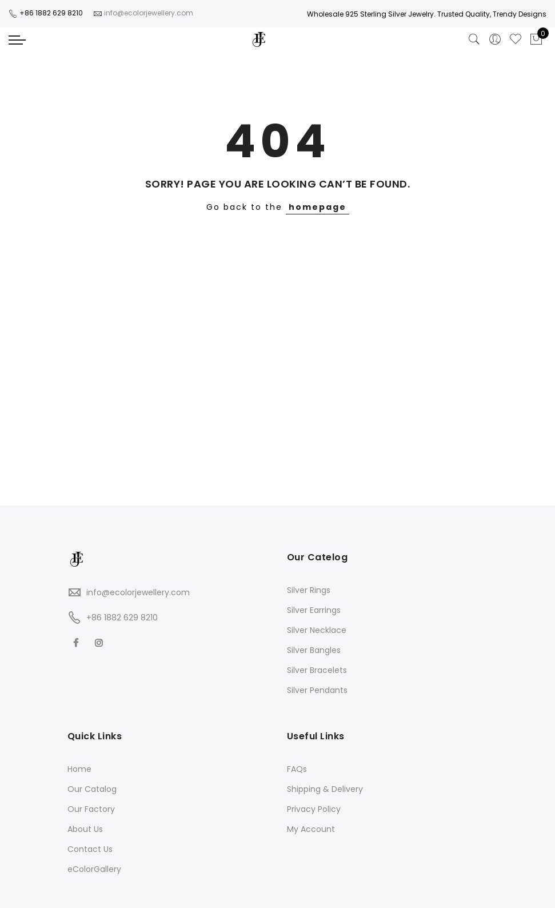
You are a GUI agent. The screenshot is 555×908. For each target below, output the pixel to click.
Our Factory (91, 809)
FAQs (297, 769)
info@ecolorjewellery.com (138, 592)
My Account (311, 829)
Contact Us (90, 849)
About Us (85, 829)
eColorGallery (94, 869)
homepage (317, 207)
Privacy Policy (314, 809)
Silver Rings (308, 590)
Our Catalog (92, 789)
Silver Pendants (317, 690)
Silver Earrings (314, 610)
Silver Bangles (314, 650)
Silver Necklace (316, 630)
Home (79, 769)
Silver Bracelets (317, 670)
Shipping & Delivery (325, 789)
